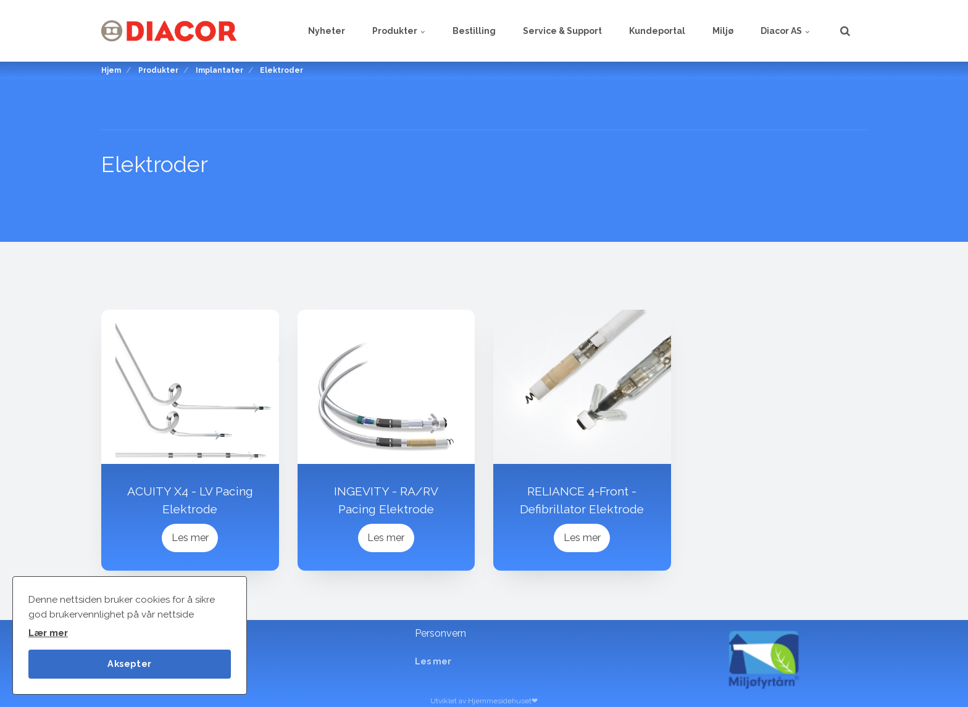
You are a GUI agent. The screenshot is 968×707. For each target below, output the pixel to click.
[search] (845, 31)
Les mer (190, 538)
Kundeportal (657, 31)
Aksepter (129, 663)
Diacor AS (785, 31)
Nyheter (326, 31)
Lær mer (48, 633)
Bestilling (474, 31)
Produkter (398, 31)
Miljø (722, 31)
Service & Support (562, 31)
